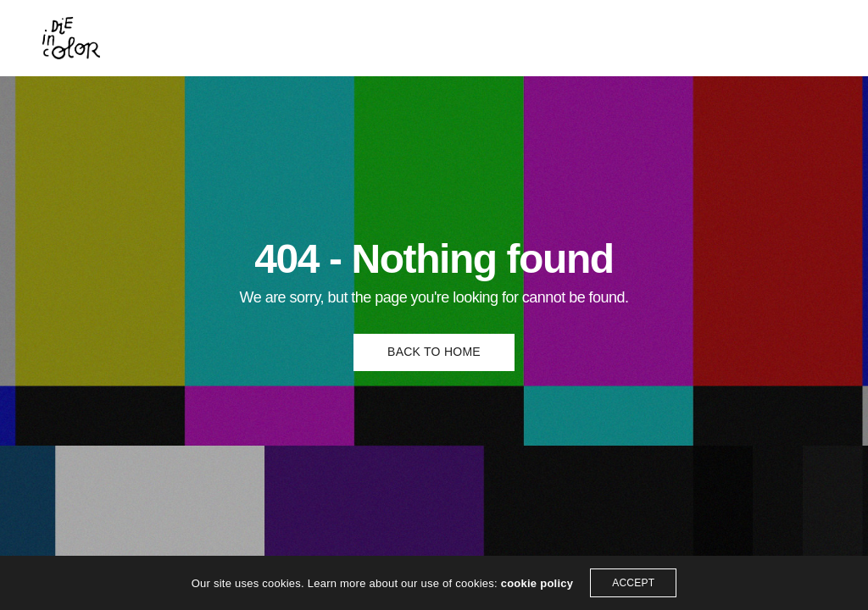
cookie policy (537, 583)
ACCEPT (633, 583)
